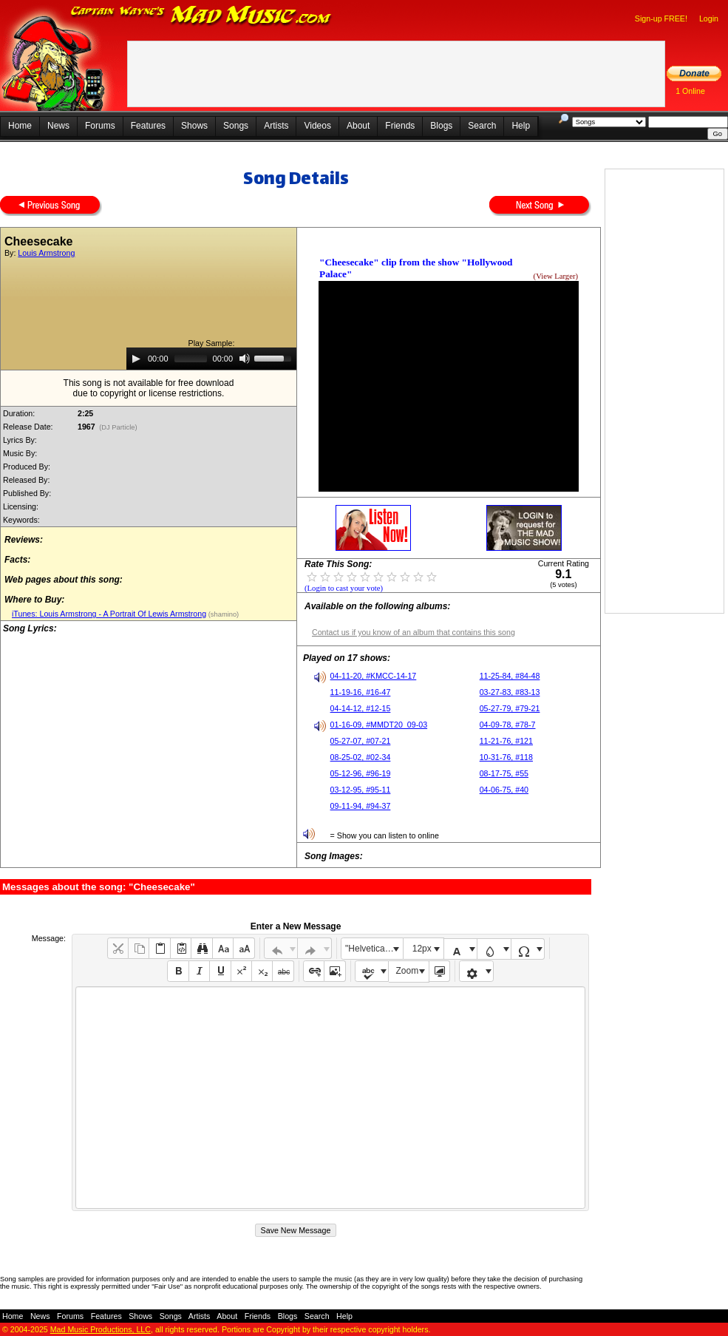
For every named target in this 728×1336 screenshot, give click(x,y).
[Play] (136, 358)
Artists (276, 126)
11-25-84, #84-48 (510, 675)
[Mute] (245, 358)
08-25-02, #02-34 (360, 757)
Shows (194, 126)
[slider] (190, 358)
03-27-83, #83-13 (510, 692)
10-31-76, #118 (506, 757)
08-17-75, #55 (504, 773)
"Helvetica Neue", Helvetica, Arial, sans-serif (374, 948)
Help (520, 126)
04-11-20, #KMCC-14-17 (373, 675)
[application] (211, 358)
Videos (317, 126)
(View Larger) (556, 276)
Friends (400, 126)
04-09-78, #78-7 (508, 724)
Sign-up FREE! (661, 18)
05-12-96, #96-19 (360, 773)
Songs (235, 126)
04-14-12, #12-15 (360, 708)
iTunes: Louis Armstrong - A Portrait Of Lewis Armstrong (109, 613)
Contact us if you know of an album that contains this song (413, 632)
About (358, 126)
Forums (100, 126)
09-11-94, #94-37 (360, 805)
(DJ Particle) (119, 427)
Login (708, 18)
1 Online (690, 91)
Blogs (441, 126)
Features (148, 126)
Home (20, 126)
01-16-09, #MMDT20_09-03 (379, 724)
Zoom (407, 971)
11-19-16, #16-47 (360, 692)
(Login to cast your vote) (344, 588)
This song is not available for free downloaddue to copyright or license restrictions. (149, 388)
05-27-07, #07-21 (360, 740)
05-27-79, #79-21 (510, 708)
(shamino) (222, 614)
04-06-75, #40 (504, 789)
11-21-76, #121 (506, 740)
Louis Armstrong (46, 252)
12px (422, 948)
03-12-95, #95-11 (360, 789)
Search (482, 126)
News (58, 126)
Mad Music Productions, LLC (100, 1329)
